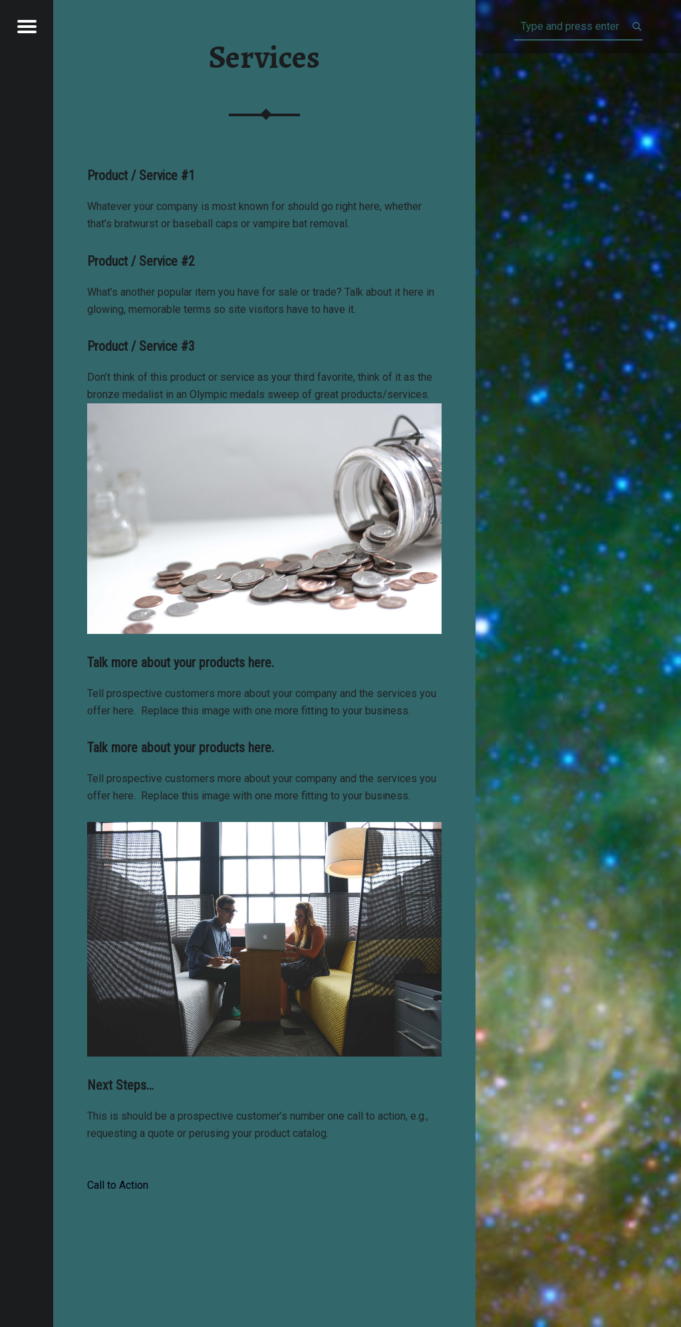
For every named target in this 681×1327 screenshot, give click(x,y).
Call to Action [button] (117, 1185)
